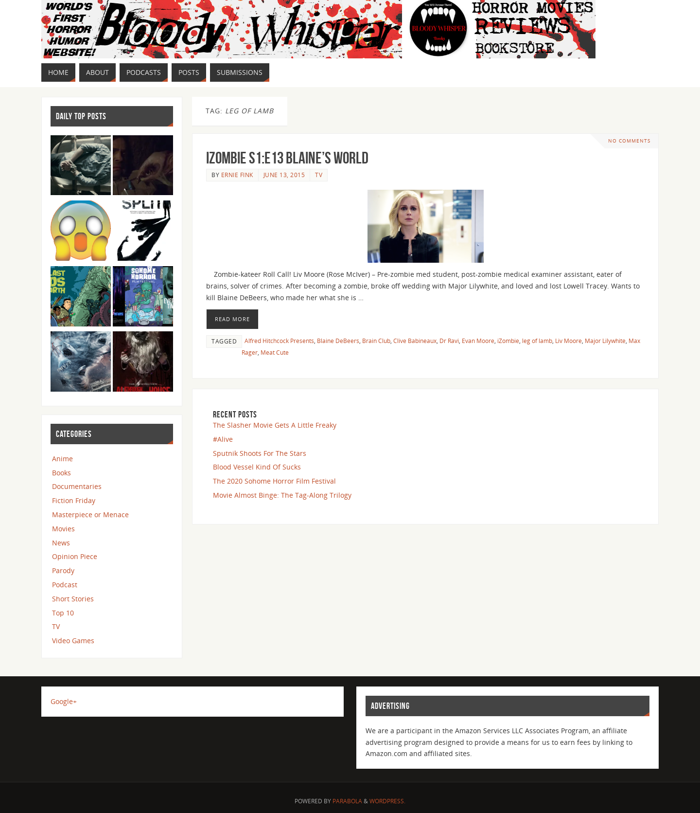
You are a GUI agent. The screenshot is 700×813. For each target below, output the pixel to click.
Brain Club (376, 340)
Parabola (347, 801)
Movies (63, 528)
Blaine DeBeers (338, 340)
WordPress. (387, 801)
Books (61, 472)
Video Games (73, 640)
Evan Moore (478, 340)
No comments (629, 141)
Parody (63, 570)
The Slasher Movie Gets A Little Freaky (274, 425)
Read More (232, 319)
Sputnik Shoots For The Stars (259, 453)
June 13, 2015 (284, 175)
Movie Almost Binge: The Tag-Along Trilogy (282, 495)
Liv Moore (568, 340)
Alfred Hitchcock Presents (279, 340)
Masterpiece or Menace (90, 514)
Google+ (64, 701)
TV (318, 175)
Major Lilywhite (605, 340)
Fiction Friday (73, 500)
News (61, 542)
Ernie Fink (237, 175)
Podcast (64, 584)
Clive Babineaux (415, 340)
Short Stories (73, 598)
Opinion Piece (74, 556)
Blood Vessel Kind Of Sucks (257, 466)
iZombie (508, 340)
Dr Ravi (449, 340)
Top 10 (63, 612)
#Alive (223, 439)
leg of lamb (537, 340)
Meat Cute (275, 352)
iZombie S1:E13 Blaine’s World (287, 158)
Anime (62, 458)
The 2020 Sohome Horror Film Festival (274, 481)
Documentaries (77, 486)
